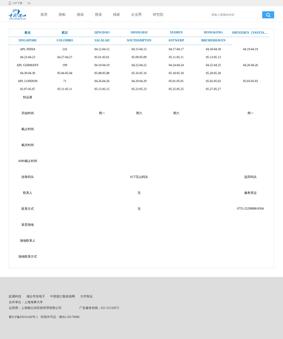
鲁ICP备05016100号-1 (23, 317)
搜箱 (80, 14)
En (29, 3)
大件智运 (86, 296)
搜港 (98, 14)
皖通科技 (15, 296)
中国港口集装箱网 (62, 296)
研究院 (158, 14)
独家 (116, 14)
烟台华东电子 (36, 296)
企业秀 (136, 14)
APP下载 (17, 3)
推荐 (44, 14)
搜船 (62, 14)
